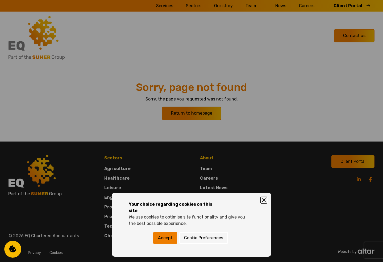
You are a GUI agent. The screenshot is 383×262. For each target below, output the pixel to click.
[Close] (264, 106)
